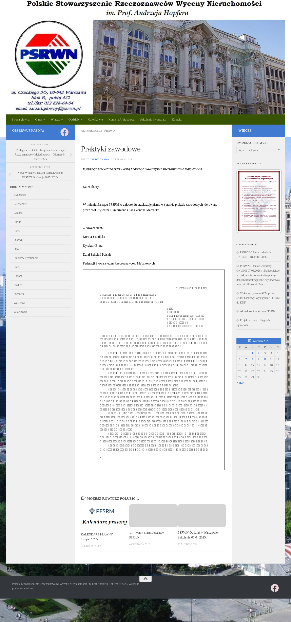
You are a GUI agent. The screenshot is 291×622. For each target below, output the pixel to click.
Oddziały (74, 119)
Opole (17, 249)
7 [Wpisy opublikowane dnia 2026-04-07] (246, 359)
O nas (38, 119)
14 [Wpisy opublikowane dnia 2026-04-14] (246, 365)
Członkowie (95, 119)
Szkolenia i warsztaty (153, 119)
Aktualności (92, 130)
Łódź (17, 231)
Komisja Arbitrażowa (122, 119)
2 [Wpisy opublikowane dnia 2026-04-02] (258, 353)
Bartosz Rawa (100, 159)
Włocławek (20, 311)
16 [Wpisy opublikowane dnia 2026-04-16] (258, 365)
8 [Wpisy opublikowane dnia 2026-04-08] (252, 359)
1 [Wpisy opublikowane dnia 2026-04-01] (252, 353)
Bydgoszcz (20, 194)
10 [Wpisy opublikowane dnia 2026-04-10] (265, 359)
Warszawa (19, 303)
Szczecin (19, 293)
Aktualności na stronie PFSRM (258, 311)
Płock (17, 267)
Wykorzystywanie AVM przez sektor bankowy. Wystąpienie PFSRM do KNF (258, 298)
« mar (240, 382)
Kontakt (176, 119)
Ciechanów (20, 203)
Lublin (17, 221)
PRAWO (111, 130)
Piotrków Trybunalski (26, 257)
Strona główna (21, 119)
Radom (18, 275)
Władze (55, 119)
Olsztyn (18, 239)
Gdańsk (18, 212)
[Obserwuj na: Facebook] (64, 132)
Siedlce (18, 285)
